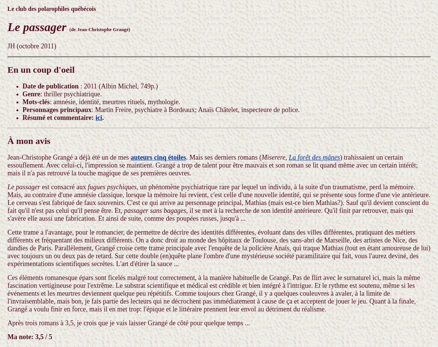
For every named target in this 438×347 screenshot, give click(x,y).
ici (98, 117)
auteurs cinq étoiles (158, 157)
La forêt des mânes (314, 157)
